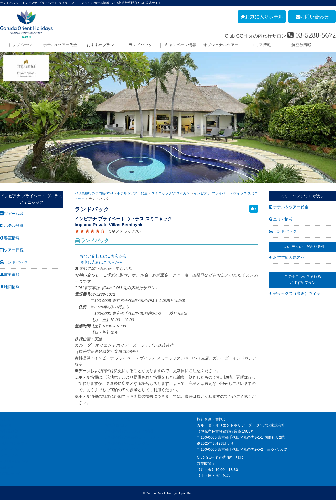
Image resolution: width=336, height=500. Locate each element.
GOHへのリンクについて (126, 449)
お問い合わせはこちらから (101, 256)
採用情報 (7, 425)
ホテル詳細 (14, 225)
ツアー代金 (14, 213)
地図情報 (12, 286)
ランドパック (140, 44)
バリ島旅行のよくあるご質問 (129, 431)
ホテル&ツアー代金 (60, 44)
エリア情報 (261, 44)
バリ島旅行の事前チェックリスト (132, 437)
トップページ (20, 44)
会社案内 (7, 419)
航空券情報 (301, 44)
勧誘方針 (7, 467)
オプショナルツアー (221, 44)
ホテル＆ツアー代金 (290, 207)
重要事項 (12, 274)
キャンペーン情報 (180, 44)
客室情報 (12, 238)
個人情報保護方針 (14, 461)
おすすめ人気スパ (288, 257)
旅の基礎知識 (116, 425)
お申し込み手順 (118, 419)
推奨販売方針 (11, 473)
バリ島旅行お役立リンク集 (127, 443)
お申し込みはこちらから (99, 262)
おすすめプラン (100, 44)
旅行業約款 (9, 431)
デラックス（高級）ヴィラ (296, 293)
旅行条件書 (9, 437)
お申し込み (9, 455)
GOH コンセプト (14, 443)
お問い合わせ (11, 449)
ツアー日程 (14, 250)
